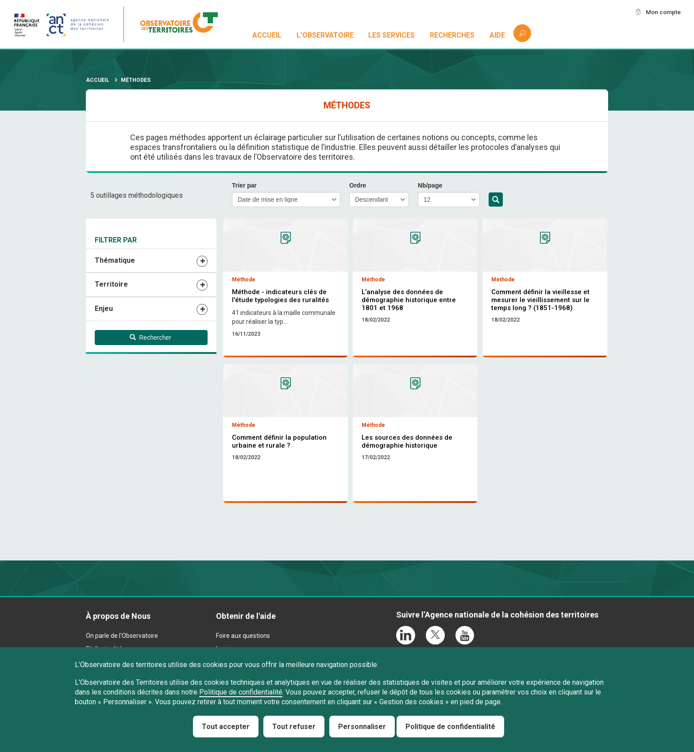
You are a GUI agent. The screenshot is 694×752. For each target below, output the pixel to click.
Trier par (244, 185)
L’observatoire (325, 35)
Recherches (452, 35)
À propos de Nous (118, 617)
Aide (497, 35)
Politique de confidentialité (240, 692)
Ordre (357, 185)
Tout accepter (226, 726)
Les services (392, 35)
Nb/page (430, 185)
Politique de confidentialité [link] (450, 726)
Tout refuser (294, 726)
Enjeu (104, 308)
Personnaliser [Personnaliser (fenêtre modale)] (362, 726)
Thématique (115, 260)
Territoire (111, 284)
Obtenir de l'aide (246, 617)
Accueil (266, 35)
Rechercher (495, 199)
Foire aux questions (243, 637)
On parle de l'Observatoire (122, 637)
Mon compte (662, 11)
